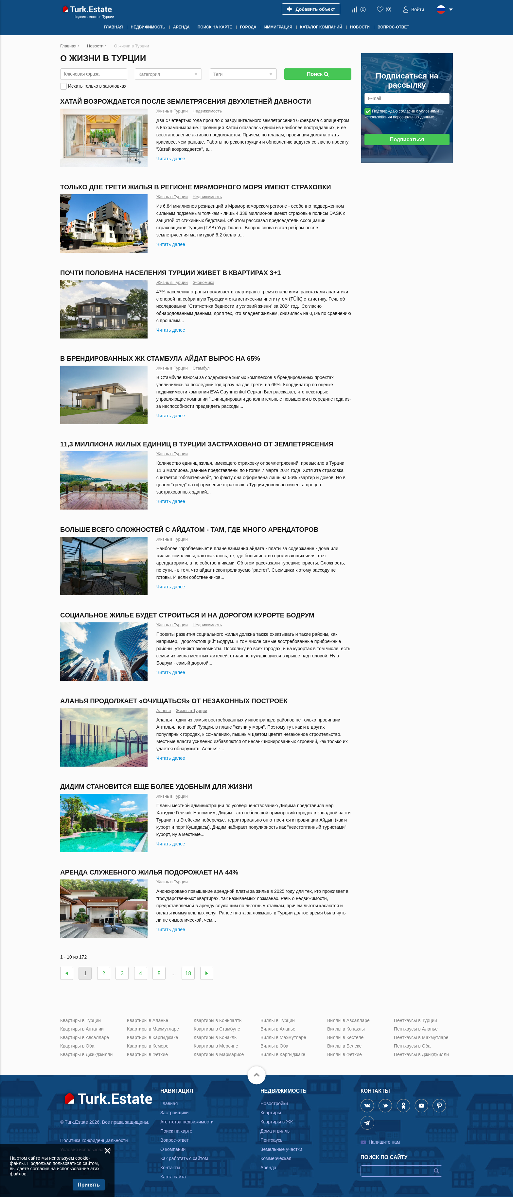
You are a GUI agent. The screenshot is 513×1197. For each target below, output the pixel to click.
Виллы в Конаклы (346, 1029)
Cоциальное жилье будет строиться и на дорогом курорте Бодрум (187, 615)
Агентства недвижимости (187, 1121)
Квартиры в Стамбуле (217, 1029)
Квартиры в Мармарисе (219, 1054)
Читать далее (170, 158)
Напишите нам (384, 1142)
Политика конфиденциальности (94, 1140)
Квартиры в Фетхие (147, 1054)
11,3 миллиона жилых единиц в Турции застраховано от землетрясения (196, 444)
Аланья (163, 710)
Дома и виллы (275, 1131)
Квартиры (270, 1112)
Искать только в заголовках (97, 86)
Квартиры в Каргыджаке (152, 1037)
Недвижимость (207, 111)
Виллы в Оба (274, 1046)
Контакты (170, 1167)
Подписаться (407, 139)
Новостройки (274, 1103)
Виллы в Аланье (277, 1029)
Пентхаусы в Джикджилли (421, 1054)
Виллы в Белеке (344, 1046)
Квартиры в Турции (80, 1020)
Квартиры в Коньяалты (218, 1020)
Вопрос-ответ (174, 1140)
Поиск (318, 74)
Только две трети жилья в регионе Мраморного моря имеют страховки (195, 187)
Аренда (268, 1167)
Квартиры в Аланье (147, 1020)
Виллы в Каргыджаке (282, 1054)
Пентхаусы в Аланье (416, 1029)
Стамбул (201, 368)
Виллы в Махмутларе (283, 1037)
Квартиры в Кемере (147, 1046)
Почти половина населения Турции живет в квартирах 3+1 (170, 272)
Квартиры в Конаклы (216, 1037)
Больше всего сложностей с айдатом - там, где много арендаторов (189, 529)
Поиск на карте (176, 1131)
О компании (173, 1149)
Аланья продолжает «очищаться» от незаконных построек (174, 700)
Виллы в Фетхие (344, 1054)
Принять (89, 1185)
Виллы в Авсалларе (348, 1020)
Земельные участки (281, 1149)
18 (188, 973)
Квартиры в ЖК (276, 1121)
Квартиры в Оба (77, 1046)
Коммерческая (275, 1158)
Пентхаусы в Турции (415, 1020)
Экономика (203, 282)
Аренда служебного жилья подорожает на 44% (149, 872)
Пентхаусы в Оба (412, 1046)
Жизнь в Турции (172, 111)
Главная (169, 1103)
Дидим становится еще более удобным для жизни (156, 786)
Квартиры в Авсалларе (84, 1037)
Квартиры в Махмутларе (153, 1029)
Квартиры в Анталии (82, 1029)
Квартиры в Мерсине (216, 1046)
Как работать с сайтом (184, 1158)
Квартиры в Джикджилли (86, 1054)
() (363, 9)
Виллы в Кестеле (345, 1037)
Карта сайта (173, 1176)
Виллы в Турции (277, 1020)
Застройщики (174, 1112)
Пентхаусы (271, 1140)
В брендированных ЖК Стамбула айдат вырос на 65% (160, 358)
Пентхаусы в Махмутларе (421, 1037)
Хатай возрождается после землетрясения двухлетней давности (185, 101)
